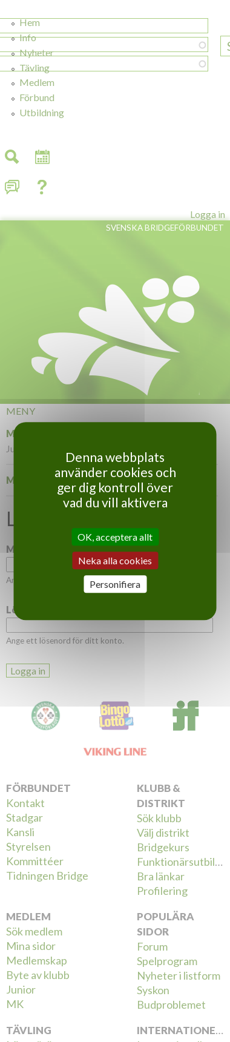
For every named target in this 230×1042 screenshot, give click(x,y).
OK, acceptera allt (115, 536)
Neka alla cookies (115, 560)
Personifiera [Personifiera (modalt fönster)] (115, 584)
